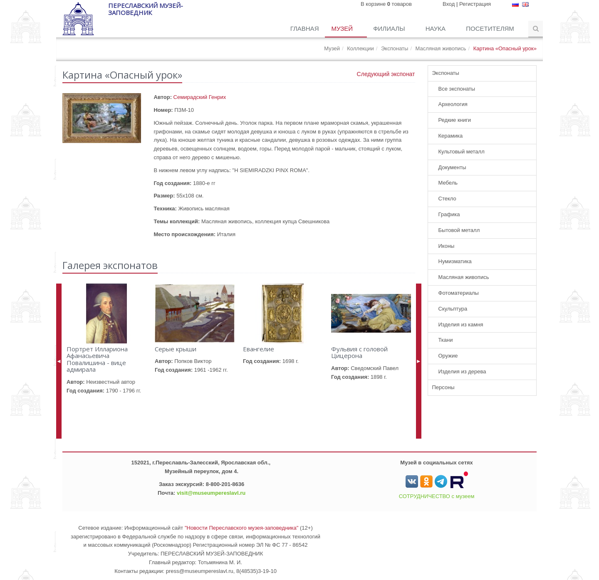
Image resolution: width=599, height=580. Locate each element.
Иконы (446, 246)
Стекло (447, 198)
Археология (453, 104)
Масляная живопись (441, 48)
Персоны (443, 387)
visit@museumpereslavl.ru (211, 493)
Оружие (448, 356)
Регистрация (475, 4)
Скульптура (453, 309)
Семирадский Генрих (199, 97)
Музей (342, 28)
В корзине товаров (386, 4)
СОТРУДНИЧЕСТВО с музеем (437, 496)
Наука (437, 28)
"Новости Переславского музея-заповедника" (242, 528)
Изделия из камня (460, 324)
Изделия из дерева (462, 371)
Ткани (445, 340)
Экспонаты (394, 48)
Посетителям (491, 28)
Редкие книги (454, 120)
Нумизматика (455, 261)
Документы (452, 167)
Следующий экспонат (386, 74)
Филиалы (389, 28)
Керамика (450, 136)
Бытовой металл (459, 230)
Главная (304, 28)
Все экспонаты (456, 89)
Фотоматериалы (458, 293)
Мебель (448, 183)
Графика (449, 214)
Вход (449, 4)
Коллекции (360, 48)
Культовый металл (461, 151)
